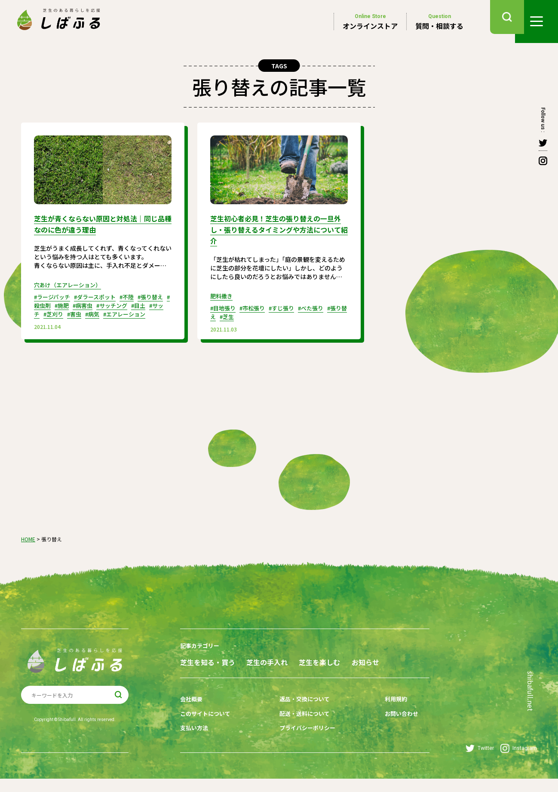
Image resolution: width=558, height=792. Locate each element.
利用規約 (382, 716)
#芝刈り (81, 312)
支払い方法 (195, 743)
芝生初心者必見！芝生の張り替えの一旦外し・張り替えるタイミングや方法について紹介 (276, 228)
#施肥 (78, 303)
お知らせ (194, 680)
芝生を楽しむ (344, 665)
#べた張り (320, 305)
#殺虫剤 (55, 303)
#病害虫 (100, 303)
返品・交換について (299, 716)
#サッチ (55, 312)
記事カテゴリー (201, 649)
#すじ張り (288, 305)
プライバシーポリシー (302, 743)
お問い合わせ (388, 729)
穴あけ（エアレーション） (70, 283)
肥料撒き (222, 293)
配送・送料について (299, 729)
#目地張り (224, 305)
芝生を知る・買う (207, 665)
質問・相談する (439, 21)
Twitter (480, 761)
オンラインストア (370, 21)
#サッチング (132, 303)
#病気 (123, 312)
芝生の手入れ (279, 665)
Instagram (518, 761)
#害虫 (103, 312)
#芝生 (240, 314)
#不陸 (135, 295)
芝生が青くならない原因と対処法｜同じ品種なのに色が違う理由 (100, 223)
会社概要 (192, 716)
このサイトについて (207, 729)
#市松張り (256, 305)
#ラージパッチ (54, 295)
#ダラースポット (100, 295)
